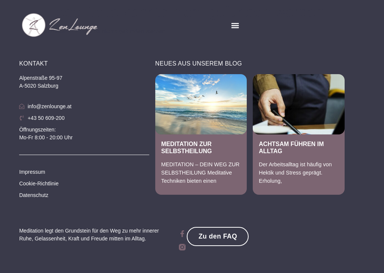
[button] (235, 25)
